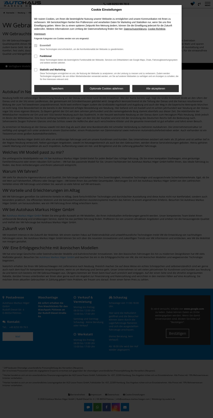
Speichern (57, 88)
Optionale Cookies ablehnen (106, 88)
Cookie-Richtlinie (156, 29)
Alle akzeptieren (155, 88)
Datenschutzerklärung (135, 29)
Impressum (40, 34)
